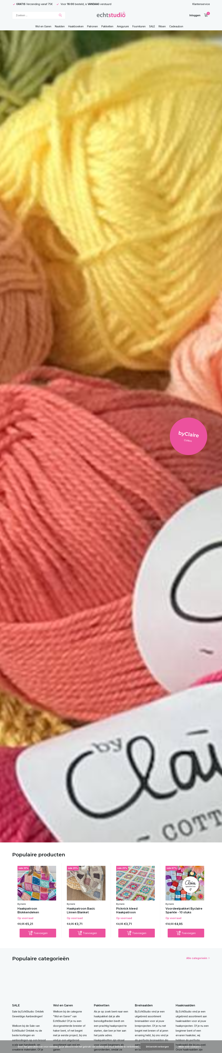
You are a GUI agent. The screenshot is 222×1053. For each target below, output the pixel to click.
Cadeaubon (176, 26)
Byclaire (21, 904)
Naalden (60, 26)
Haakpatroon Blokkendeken (28, 910)
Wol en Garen (43, 26)
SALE (152, 26)
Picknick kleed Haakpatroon (127, 910)
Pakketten (107, 26)
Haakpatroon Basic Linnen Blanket (81, 910)
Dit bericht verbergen (157, 1046)
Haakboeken (76, 26)
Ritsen (162, 26)
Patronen (92, 26)
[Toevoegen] (38, 933)
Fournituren (139, 26)
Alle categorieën (196, 958)
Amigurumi (123, 26)
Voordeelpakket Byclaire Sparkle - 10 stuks (184, 910)
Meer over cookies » (190, 1046)
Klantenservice (201, 4)
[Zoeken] (39, 15)
